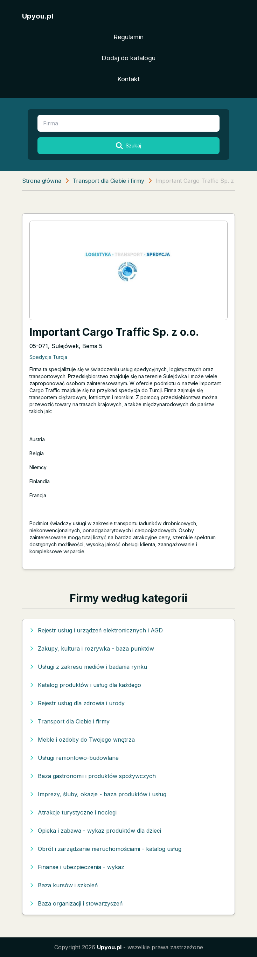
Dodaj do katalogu (128, 58)
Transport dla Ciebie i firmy (108, 180)
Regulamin (128, 37)
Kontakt (128, 79)
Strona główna (41, 180)
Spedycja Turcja (48, 357)
